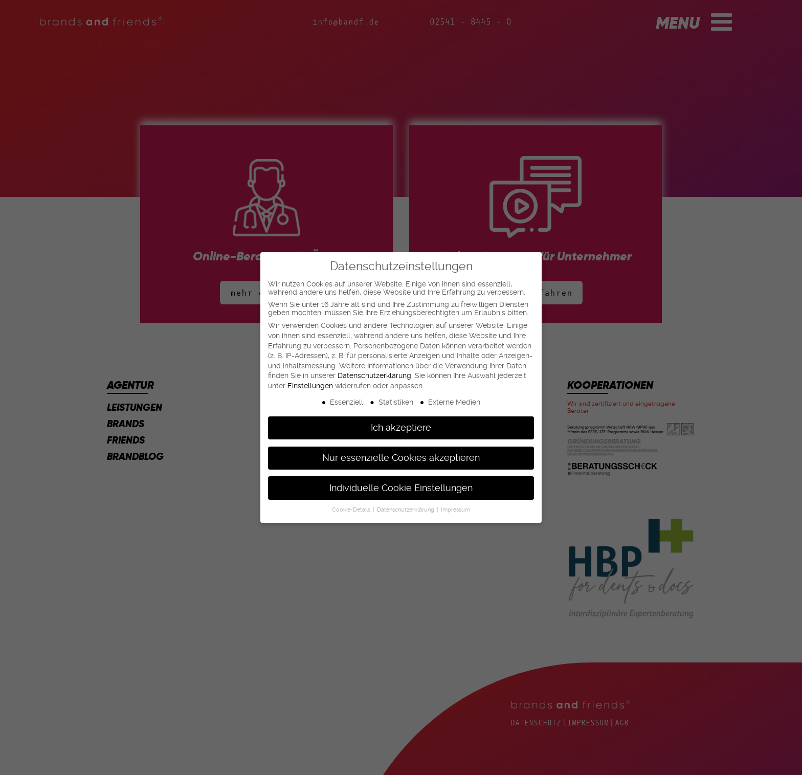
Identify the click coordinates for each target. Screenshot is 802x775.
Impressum (455, 509)
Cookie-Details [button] (352, 509)
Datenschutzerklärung (374, 375)
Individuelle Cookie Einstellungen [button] (401, 488)
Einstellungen (310, 386)
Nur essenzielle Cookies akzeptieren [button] (401, 458)
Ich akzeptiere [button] (401, 428)
